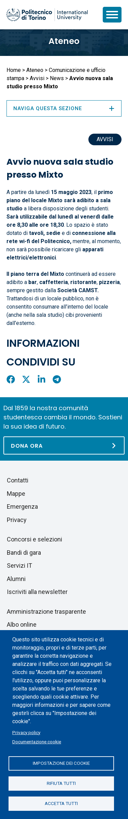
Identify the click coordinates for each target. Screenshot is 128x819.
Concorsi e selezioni (34, 539)
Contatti (17, 480)
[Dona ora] (64, 445)
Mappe (16, 493)
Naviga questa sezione (64, 108)
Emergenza (22, 506)
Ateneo (64, 41)
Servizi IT (19, 565)
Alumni (16, 578)
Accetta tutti (61, 803)
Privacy (17, 519)
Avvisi (37, 78)
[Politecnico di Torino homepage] (47, 14)
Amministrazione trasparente (46, 611)
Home (13, 70)
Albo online (22, 624)
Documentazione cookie (36, 741)
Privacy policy (26, 732)
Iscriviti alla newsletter (37, 591)
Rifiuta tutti (61, 783)
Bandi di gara (24, 552)
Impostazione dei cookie (61, 763)
